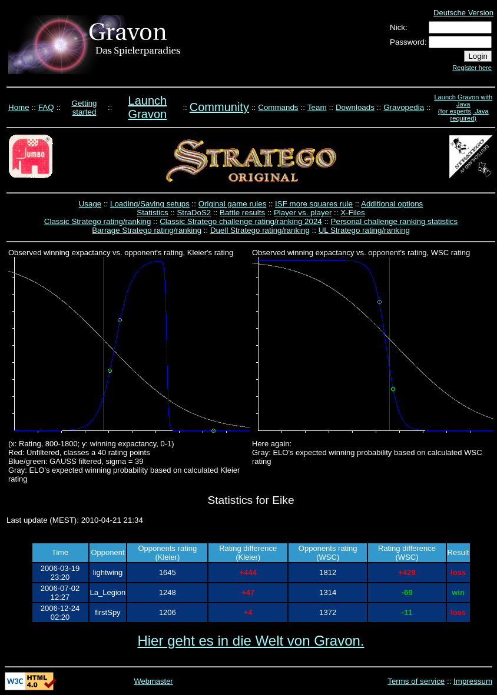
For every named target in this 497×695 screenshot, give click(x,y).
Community (219, 107)
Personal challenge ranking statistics (394, 221)
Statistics (152, 212)
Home (18, 107)
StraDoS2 (194, 212)
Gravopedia (403, 107)
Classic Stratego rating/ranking (97, 221)
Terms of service (416, 681)
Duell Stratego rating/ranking (260, 230)
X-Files (352, 212)
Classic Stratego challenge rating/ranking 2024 (241, 221)
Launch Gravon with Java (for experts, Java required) (463, 107)
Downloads (355, 107)
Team (317, 107)
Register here (472, 67)
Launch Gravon (147, 107)
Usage (90, 203)
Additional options (392, 203)
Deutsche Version (463, 12)
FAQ (46, 107)
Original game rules (232, 203)
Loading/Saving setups (150, 203)
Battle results (242, 212)
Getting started (84, 107)
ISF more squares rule (314, 203)
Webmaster (153, 681)
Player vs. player (303, 212)
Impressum (472, 681)
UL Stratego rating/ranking (364, 230)
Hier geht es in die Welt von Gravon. (250, 641)
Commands (278, 107)
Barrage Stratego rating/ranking (146, 230)
